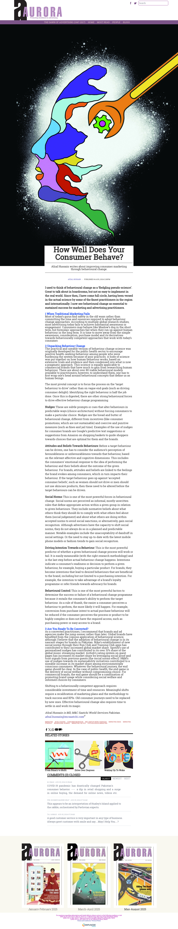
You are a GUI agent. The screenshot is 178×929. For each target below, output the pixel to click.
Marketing (49, 722)
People (116, 22)
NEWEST (117, 778)
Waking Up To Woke (114, 770)
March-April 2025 (89, 909)
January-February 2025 (42, 909)
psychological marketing (97, 723)
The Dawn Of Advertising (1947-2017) (64, 22)
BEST (127, 778)
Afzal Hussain (74, 279)
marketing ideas (115, 722)
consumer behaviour (75, 722)
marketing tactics (79, 723)
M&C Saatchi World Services (96, 722)
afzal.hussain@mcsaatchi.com (64, 716)
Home (91, 22)
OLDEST (106, 778)
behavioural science (62, 723)
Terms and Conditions (84, 921)
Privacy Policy (96, 921)
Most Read (103, 22)
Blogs (126, 22)
